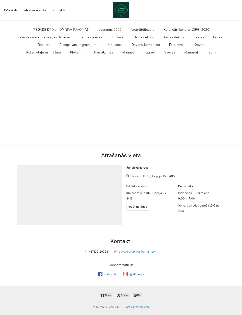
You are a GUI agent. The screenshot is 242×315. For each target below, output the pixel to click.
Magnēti (128, 52)
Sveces (169, 52)
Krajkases (115, 45)
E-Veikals (11, 10)
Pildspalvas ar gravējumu (78, 45)
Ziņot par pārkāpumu (136, 307)
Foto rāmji (177, 45)
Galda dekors (143, 37)
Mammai (191, 52)
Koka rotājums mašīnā (43, 52)
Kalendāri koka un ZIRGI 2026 (186, 29)
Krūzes (199, 45)
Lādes (217, 37)
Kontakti (58, 10)
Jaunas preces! (91, 37)
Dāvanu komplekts (146, 45)
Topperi (149, 52)
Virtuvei (118, 37)
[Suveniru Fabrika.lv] (121, 10)
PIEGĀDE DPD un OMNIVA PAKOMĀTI (61, 29)
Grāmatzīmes (103, 52)
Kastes (199, 37)
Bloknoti (44, 45)
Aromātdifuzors (142, 29)
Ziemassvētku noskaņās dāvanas (45, 37)
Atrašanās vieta (35, 10)
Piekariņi (77, 52)
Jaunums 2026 (110, 29)
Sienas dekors (174, 37)
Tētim (211, 52)
